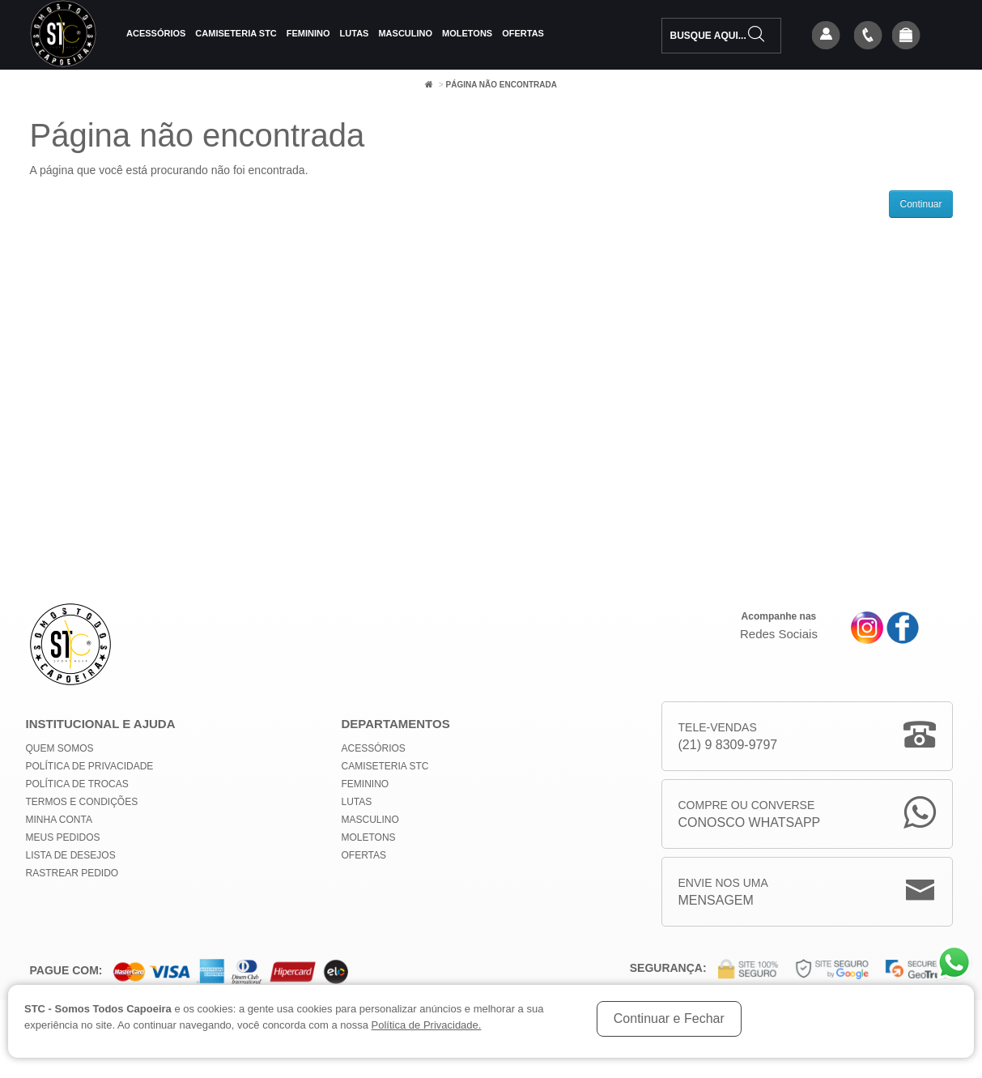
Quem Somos (60, 748)
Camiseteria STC (235, 33)
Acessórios (155, 33)
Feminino (308, 33)
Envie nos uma (723, 893)
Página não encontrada (500, 84)
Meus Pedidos (63, 837)
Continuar (920, 204)
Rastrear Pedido (72, 873)
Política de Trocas (77, 784)
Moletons (467, 33)
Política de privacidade (90, 766)
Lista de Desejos (71, 855)
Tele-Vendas (728, 737)
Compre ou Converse (749, 815)
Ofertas (523, 33)
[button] (906, 36)
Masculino (405, 33)
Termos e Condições (82, 801)
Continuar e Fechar (669, 1018)
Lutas (354, 33)
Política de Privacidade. (427, 1025)
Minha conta (59, 819)
